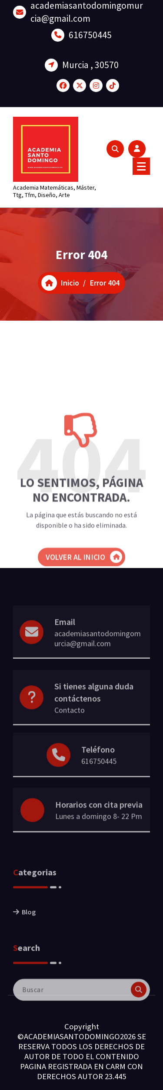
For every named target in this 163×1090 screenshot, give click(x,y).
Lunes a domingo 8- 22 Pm (98, 828)
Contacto (69, 724)
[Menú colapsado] (141, 166)
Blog (29, 925)
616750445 (90, 30)
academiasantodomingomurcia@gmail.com (97, 652)
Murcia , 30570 (90, 60)
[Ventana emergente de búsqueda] (115, 149)
